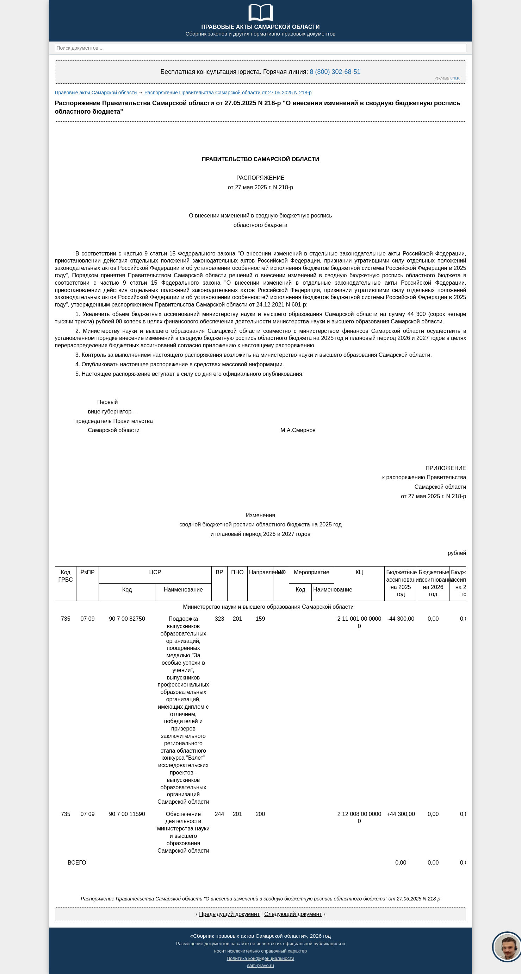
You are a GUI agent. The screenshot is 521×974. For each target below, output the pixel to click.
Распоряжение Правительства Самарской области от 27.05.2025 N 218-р (228, 92)
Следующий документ (293, 914)
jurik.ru (454, 78)
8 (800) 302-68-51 (335, 71)
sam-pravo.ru (260, 965)
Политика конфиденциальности (260, 958)
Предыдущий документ (229, 914)
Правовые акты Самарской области (96, 92)
